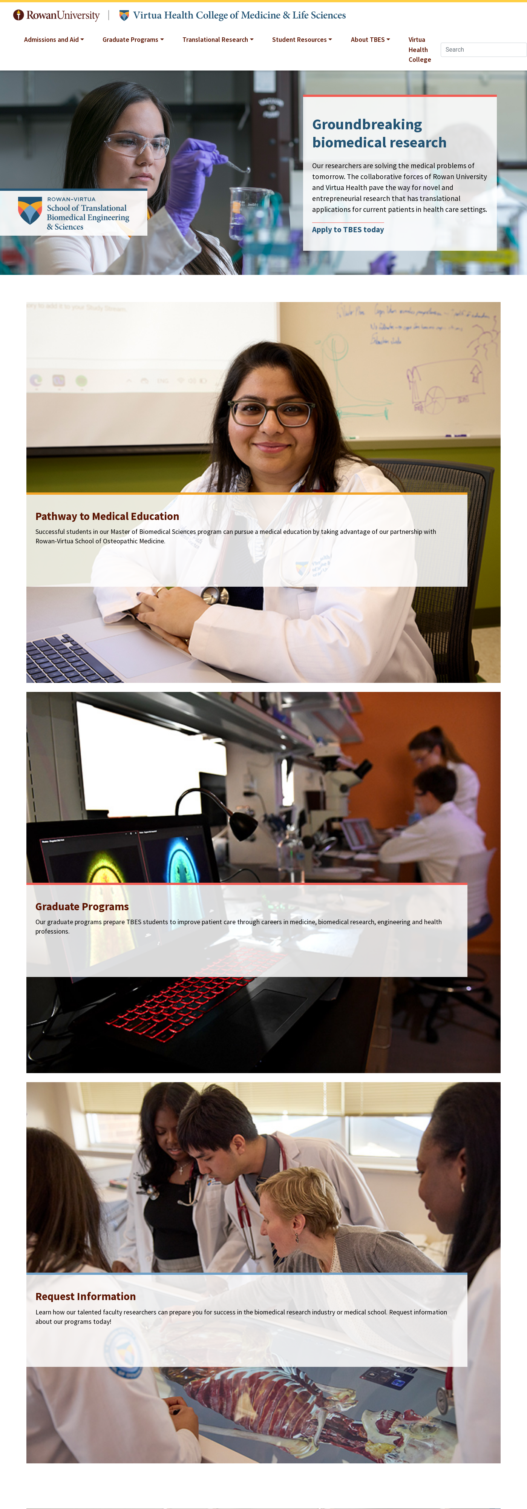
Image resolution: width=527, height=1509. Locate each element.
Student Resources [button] (299, 39)
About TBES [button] (368, 39)
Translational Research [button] (215, 39)
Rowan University (56, 15)
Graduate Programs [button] (130, 39)
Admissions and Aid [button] (51, 39)
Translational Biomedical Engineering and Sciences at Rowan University (232, 15)
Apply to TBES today (348, 229)
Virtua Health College (420, 49)
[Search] (484, 50)
